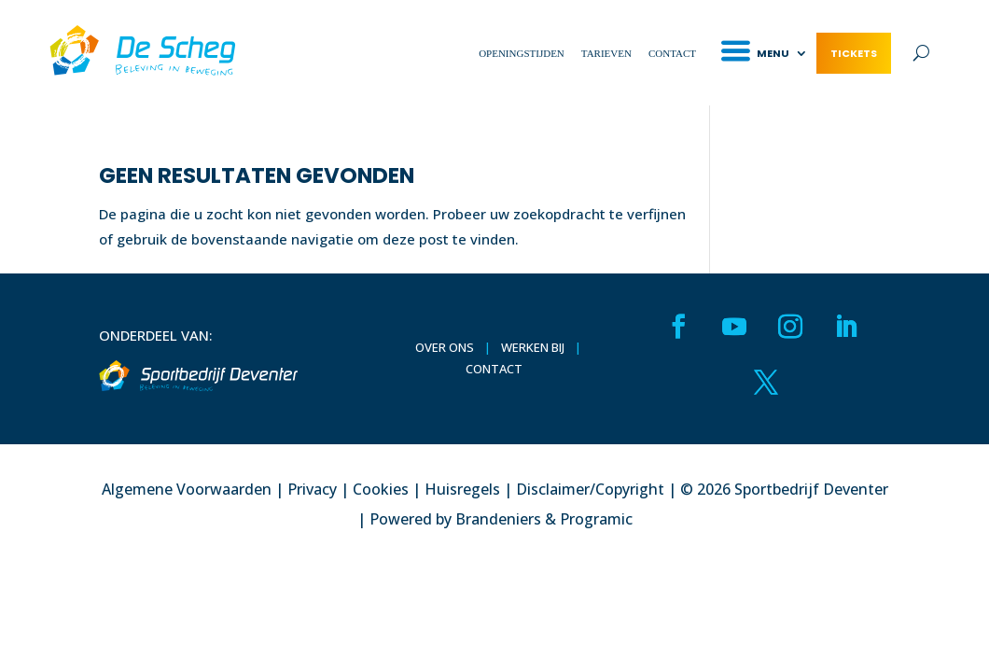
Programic (596, 519)
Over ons (444, 347)
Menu (773, 53)
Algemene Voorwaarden (187, 489)
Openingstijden (521, 53)
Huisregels (462, 489)
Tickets (853, 53)
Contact (672, 53)
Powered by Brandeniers (455, 519)
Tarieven (606, 53)
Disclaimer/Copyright (590, 489)
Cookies (381, 489)
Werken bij (532, 347)
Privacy (312, 489)
